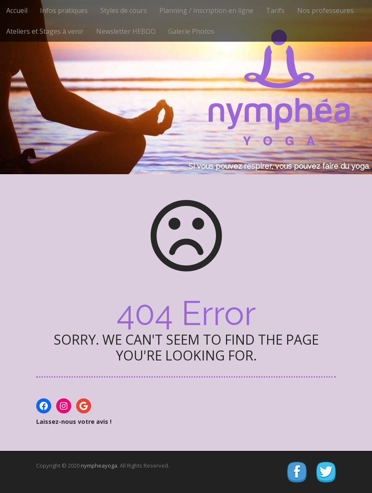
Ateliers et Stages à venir (45, 31)
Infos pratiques (64, 10)
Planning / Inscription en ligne (206, 10)
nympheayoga (99, 465)
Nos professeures (325, 10)
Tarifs (275, 10)
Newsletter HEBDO (126, 31)
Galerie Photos (191, 31)
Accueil (16, 10)
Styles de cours (123, 10)
